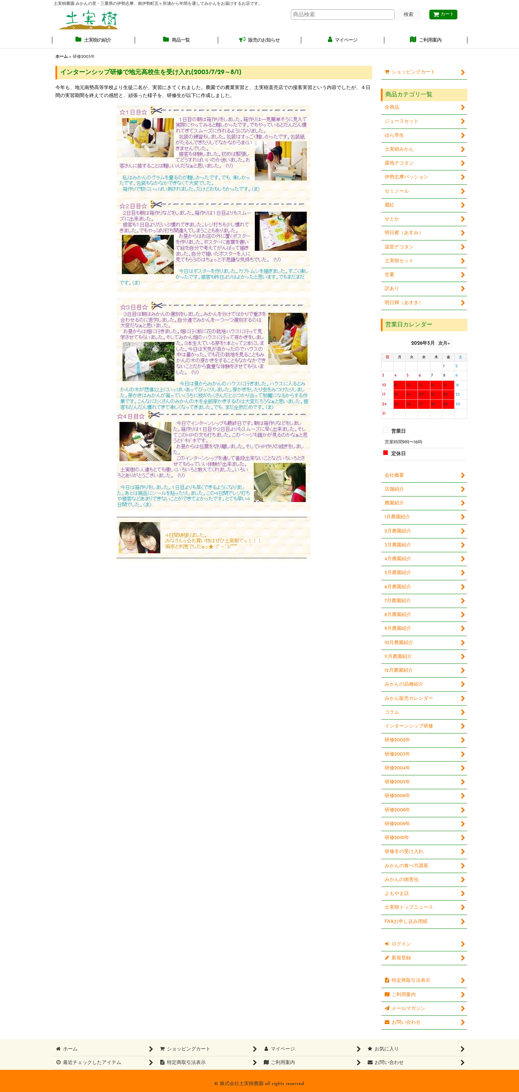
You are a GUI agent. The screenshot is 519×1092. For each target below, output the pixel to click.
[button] (93, 40)
